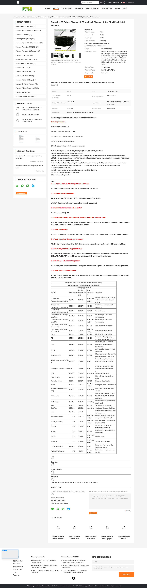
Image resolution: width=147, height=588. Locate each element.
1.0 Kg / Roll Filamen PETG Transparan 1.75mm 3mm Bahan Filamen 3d (74, 571)
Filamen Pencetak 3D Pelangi (35, 17)
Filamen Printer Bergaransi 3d (26, 88)
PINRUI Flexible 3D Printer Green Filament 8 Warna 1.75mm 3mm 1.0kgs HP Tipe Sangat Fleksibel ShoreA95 (91, 538)
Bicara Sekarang (113, 2)
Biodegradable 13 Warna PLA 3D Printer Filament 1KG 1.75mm (44, 566)
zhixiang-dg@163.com (84, 287)
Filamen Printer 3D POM (24, 76)
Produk (56, 8)
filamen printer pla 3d (23, 39)
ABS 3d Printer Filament (24, 26)
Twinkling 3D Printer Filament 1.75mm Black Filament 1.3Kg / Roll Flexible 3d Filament (66, 62)
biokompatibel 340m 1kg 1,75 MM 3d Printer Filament (44, 561)
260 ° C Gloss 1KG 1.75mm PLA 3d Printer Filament (45, 571)
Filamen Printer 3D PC (23, 72)
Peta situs (16, 575)
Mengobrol (88, 77)
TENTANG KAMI (67, 8)
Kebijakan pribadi (32, 586)
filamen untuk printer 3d (77, 482)
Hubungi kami (107, 8)
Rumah (47, 8)
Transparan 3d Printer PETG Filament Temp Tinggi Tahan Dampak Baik (74, 561)
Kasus (125, 8)
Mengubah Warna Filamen (25, 84)
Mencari (102, 2)
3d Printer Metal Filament (25, 96)
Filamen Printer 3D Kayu (24, 80)
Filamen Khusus (21, 92)
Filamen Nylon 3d (22, 68)
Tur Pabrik (79, 8)
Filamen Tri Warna (22, 35)
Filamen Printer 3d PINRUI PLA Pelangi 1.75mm (124, 538)
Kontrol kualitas (92, 8)
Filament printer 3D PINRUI (30, 114)
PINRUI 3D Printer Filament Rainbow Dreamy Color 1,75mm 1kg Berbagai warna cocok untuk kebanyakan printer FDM (58, 538)
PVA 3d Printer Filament (24, 63)
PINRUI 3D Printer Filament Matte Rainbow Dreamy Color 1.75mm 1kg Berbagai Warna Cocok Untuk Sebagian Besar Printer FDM (74, 538)
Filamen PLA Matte (22, 55)
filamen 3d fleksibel (92, 482)
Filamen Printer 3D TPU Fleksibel (27, 43)
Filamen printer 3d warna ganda (27, 31)
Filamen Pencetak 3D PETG (25, 47)
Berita (117, 8)
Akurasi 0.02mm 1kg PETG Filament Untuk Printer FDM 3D (75, 566)
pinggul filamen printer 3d (25, 59)
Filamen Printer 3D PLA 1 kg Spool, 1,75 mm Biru (107, 538)
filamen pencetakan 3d (62, 482)
